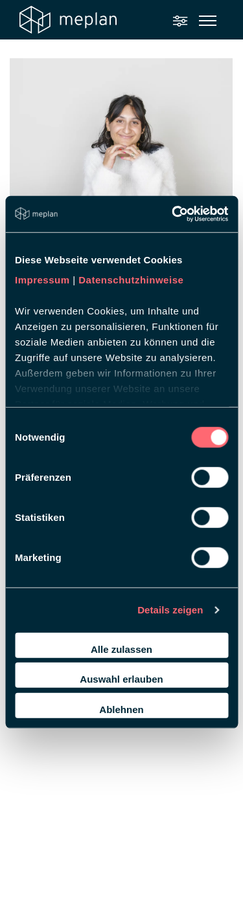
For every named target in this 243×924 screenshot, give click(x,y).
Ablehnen (121, 708)
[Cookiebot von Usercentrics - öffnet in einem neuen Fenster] (173, 214)
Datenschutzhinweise (130, 279)
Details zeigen (170, 609)
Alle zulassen (121, 648)
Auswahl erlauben (121, 679)
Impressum (42, 279)
